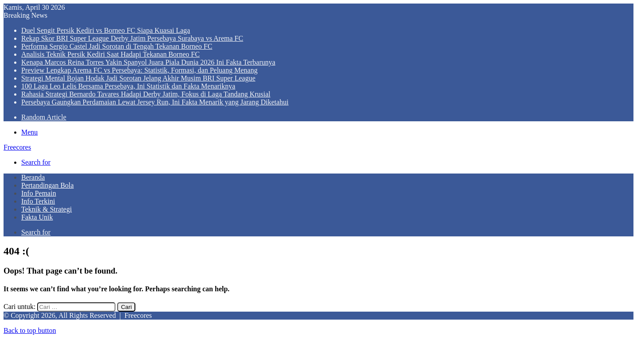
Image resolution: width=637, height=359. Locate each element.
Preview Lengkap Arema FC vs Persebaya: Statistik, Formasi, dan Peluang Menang (139, 70)
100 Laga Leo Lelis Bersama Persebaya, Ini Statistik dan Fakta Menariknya (128, 86)
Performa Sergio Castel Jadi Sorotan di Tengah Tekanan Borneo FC (116, 46)
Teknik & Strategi (46, 209)
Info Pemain (38, 193)
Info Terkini (38, 201)
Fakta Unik (37, 217)
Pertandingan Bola (47, 185)
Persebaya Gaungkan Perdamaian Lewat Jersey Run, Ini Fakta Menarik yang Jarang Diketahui (154, 102)
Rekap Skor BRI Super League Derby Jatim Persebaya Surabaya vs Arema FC (132, 38)
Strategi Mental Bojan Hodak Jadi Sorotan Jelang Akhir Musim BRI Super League (138, 78)
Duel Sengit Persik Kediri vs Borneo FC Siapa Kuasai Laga (105, 30)
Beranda (33, 177)
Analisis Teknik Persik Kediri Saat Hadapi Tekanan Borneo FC (110, 54)
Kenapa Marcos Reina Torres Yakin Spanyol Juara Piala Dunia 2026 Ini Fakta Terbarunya (148, 62)
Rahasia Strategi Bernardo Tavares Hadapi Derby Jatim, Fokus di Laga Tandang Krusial (145, 94)
